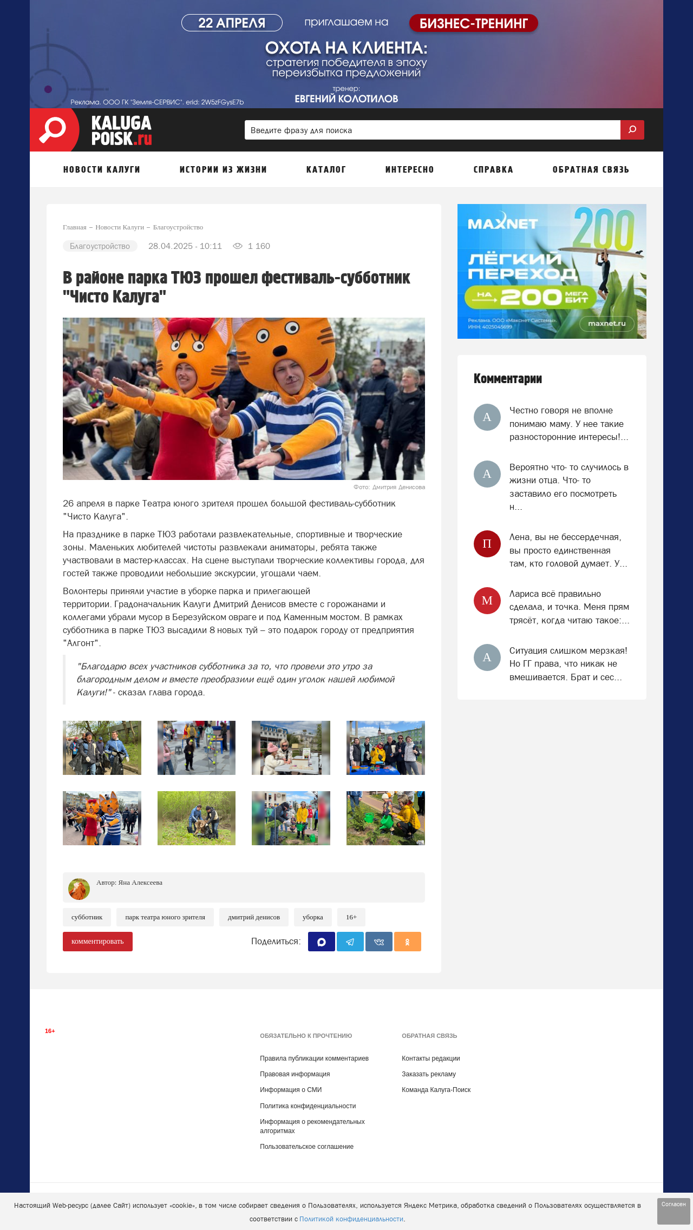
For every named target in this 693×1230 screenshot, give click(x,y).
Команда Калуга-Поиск (436, 1090)
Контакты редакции (431, 1058)
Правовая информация (295, 1074)
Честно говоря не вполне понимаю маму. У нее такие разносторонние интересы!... (569, 423)
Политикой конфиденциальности (351, 1219)
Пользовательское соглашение (307, 1146)
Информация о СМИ (291, 1090)
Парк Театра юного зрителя (165, 917)
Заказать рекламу (429, 1074)
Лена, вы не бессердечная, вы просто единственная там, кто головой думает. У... (568, 550)
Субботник (86, 917)
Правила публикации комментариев (314, 1058)
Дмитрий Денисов (254, 917)
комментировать (97, 941)
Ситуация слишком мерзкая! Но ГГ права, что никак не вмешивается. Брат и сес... (568, 663)
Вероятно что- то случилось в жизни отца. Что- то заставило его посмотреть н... (569, 487)
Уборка (313, 917)
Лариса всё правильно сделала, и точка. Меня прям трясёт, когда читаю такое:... (569, 607)
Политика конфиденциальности (308, 1106)
